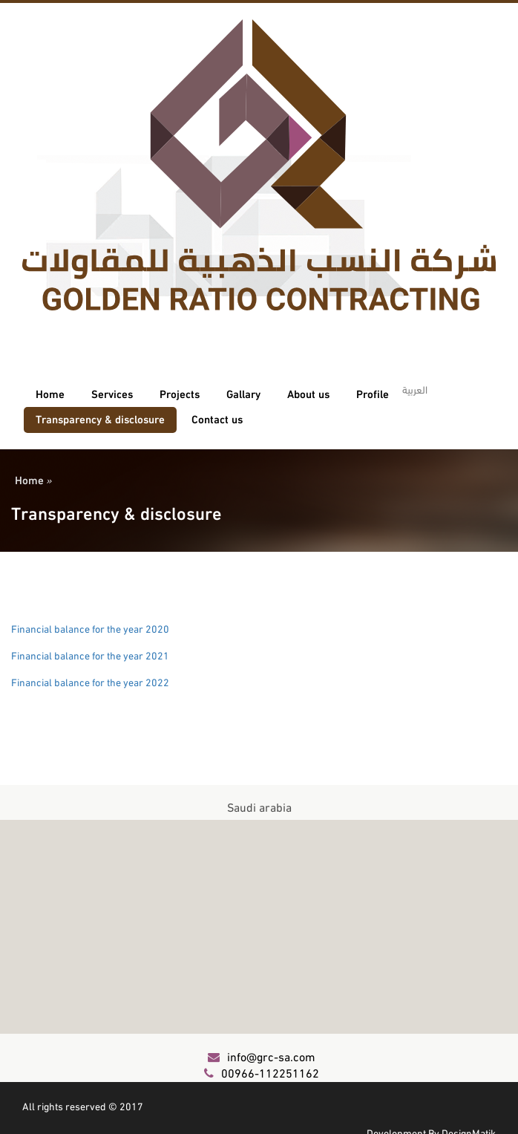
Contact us (217, 418)
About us (308, 393)
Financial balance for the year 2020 (90, 628)
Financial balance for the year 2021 (90, 654)
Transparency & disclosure (100, 418)
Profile (372, 393)
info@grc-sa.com (261, 1055)
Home (50, 393)
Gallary (243, 393)
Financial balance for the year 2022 (90, 681)
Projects (180, 393)
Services (112, 393)
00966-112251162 (261, 1072)
